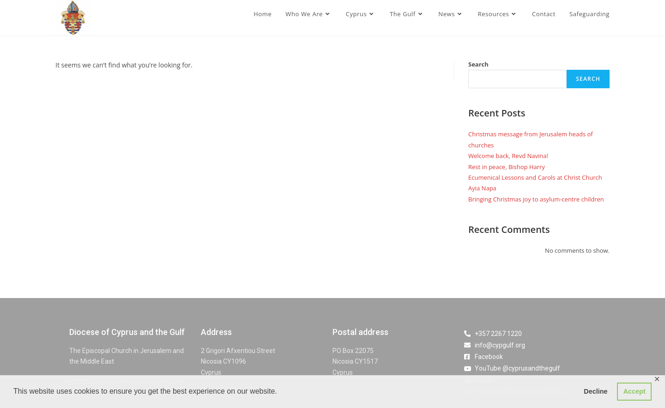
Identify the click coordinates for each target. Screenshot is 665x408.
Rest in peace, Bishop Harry (506, 167)
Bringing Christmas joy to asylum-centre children (536, 199)
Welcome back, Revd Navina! (508, 156)
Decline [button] (595, 391)
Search (478, 64)
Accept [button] (634, 391)
